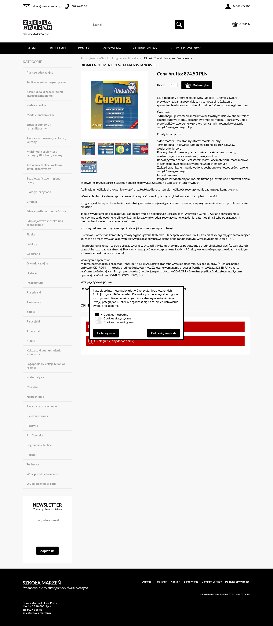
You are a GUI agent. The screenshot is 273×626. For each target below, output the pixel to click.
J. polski (32, 311)
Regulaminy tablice (39, 445)
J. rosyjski (33, 321)
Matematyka (35, 377)
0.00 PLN (244, 24)
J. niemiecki (34, 302)
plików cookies (121, 294)
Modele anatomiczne (41, 115)
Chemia (32, 201)
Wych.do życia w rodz (41, 483)
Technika (33, 464)
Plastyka (32, 425)
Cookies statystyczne (117, 318)
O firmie (32, 48)
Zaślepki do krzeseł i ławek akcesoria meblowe (45, 93)
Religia (31, 454)
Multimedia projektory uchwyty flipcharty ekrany (45, 153)
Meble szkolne (36, 105)
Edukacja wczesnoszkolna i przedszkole (45, 222)
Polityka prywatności (186, 48)
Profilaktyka (35, 435)
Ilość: (161, 85)
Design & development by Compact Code (225, 594)
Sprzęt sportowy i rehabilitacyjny (39, 126)
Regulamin (58, 48)
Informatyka (35, 282)
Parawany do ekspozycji (43, 406)
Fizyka (31, 234)
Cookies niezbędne (116, 314)
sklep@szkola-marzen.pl (47, 6)
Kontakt (84, 48)
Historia (32, 273)
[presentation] (47, 535)
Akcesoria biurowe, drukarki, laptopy (46, 140)
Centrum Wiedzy (145, 48)
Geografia (33, 253)
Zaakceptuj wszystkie (163, 333)
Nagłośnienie (35, 396)
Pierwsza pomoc (38, 416)
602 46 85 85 (79, 6)
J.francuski (34, 331)
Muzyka (32, 387)
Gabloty (32, 244)
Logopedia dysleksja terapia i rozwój (46, 365)
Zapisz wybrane (106, 333)
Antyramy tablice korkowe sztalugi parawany (45, 166)
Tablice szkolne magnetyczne (46, 82)
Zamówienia (112, 48)
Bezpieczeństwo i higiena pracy (43, 180)
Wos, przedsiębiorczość (43, 474)
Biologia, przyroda (39, 192)
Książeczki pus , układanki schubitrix (44, 352)
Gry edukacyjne (37, 263)
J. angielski (34, 292)
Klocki (31, 340)
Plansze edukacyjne (40, 72)
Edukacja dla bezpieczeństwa (46, 211)
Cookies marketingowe (118, 322)
